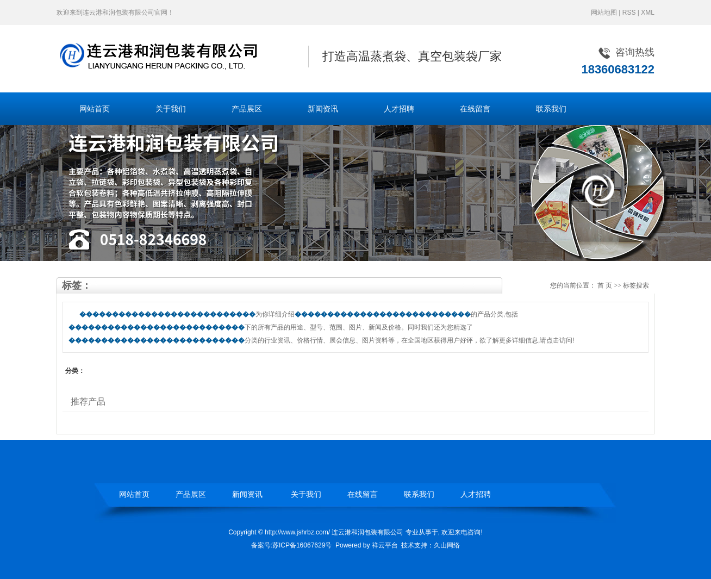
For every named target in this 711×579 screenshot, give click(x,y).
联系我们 (551, 108)
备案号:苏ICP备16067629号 (291, 545)
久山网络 (447, 545)
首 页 (604, 285)
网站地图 (604, 12)
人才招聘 (399, 108)
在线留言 (475, 108)
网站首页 (94, 108)
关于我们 (170, 108)
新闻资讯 (323, 108)
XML (647, 12)
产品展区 (247, 108)
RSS (629, 12)
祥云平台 (385, 545)
